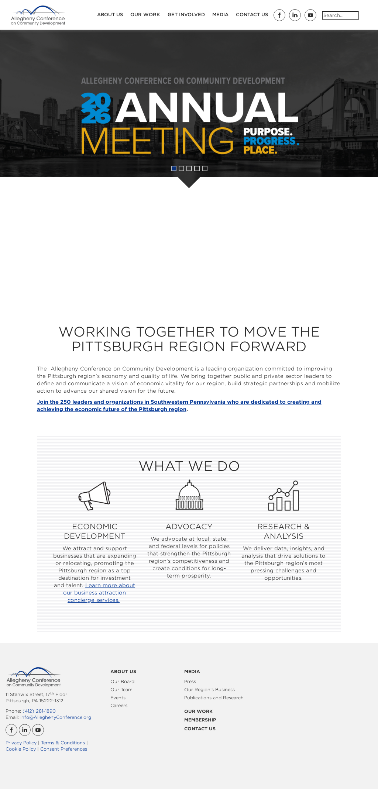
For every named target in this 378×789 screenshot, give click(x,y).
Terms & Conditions (63, 742)
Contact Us (252, 14)
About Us (110, 14)
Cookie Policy (21, 749)
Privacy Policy (21, 742)
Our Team (121, 689)
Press (190, 681)
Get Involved (186, 14)
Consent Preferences (63, 749)
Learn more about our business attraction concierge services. (99, 592)
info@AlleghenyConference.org (55, 717)
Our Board (122, 681)
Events (118, 697)
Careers (118, 705)
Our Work (145, 14)
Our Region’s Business (209, 689)
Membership (200, 720)
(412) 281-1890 (39, 711)
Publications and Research (214, 697)
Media (220, 14)
